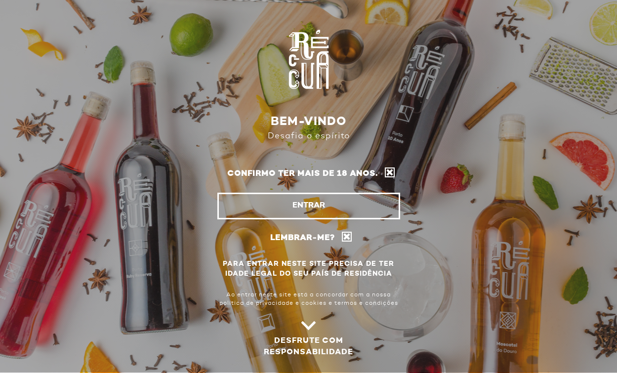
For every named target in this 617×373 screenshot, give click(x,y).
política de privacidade (256, 303)
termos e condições (366, 303)
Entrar (308, 205)
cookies (314, 303)
